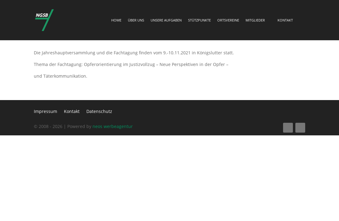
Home (116, 20)
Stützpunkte (199, 20)
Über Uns (136, 20)
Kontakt (285, 20)
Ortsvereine (228, 20)
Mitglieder (255, 20)
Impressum (45, 111)
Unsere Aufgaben (166, 20)
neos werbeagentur (113, 126)
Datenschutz (99, 111)
